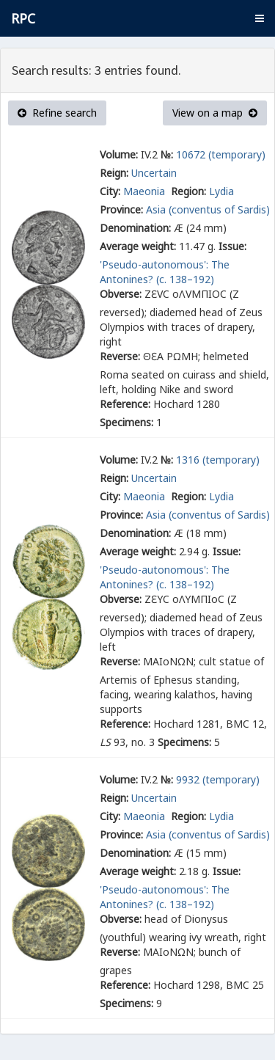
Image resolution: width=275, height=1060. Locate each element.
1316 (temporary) (218, 460)
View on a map (214, 113)
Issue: (232, 246)
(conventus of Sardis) (219, 209)
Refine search (57, 113)
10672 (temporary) (220, 154)
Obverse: (121, 294)
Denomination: (135, 228)
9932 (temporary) (218, 779)
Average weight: (138, 246)
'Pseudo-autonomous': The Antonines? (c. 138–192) (165, 271)
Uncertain (154, 173)
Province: (121, 209)
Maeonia (145, 191)
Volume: (119, 154)
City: (110, 191)
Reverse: (120, 356)
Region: (188, 191)
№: (167, 154)
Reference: (125, 404)
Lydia (221, 191)
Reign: (114, 173)
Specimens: (126, 422)
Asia (156, 209)
